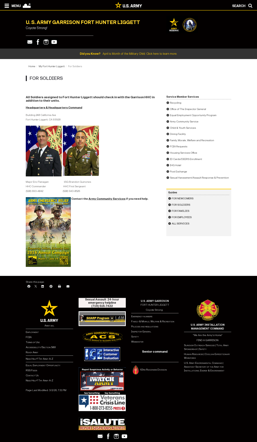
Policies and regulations (144, 326)
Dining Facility (178, 134)
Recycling (175, 102)
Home (31, 66)
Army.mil (49, 325)
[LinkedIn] (42, 286)
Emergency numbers (141, 316)
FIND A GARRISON (207, 340)
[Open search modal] (243, 5)
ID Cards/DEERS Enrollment (186, 159)
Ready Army (32, 352)
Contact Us (32, 375)
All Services (180, 223)
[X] (35, 286)
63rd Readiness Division (153, 369)
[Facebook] (29, 286)
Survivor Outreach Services (199, 345)
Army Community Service (184, 121)
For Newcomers (183, 198)
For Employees (182, 217)
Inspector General (141, 331)
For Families (180, 211)
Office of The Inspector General (188, 109)
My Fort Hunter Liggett (52, 66)
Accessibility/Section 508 (41, 347)
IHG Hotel (175, 165)
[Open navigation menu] (12, 5)
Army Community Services (106, 198)
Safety (135, 336)
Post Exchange (178, 171)
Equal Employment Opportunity (43, 365)
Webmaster (137, 341)
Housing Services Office (183, 152)
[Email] (68, 286)
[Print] (59, 286)
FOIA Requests (178, 146)
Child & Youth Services (183, 127)
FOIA (29, 337)
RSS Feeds (31, 370)
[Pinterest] (51, 286)
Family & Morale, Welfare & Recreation (152, 321)
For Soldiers (181, 204)
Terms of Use (33, 342)
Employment (32, 332)
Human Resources (193, 354)
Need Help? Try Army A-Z (39, 358)
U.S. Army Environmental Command (203, 363)
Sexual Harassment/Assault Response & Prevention (199, 177)
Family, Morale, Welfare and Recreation (192, 140)
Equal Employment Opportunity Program (193, 115)
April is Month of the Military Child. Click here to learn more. (128, 53)
